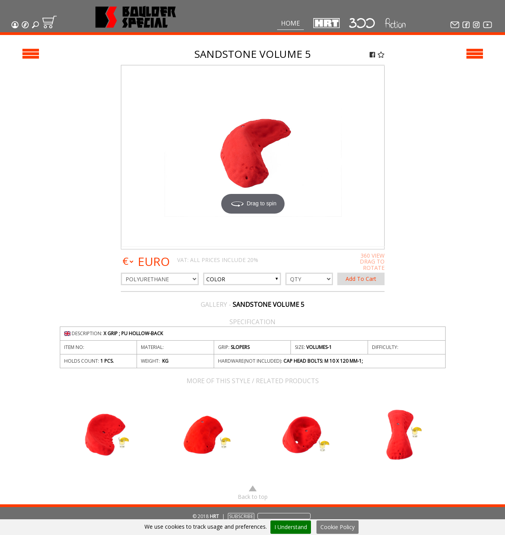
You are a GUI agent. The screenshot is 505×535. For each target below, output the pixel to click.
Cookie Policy (337, 527)
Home (290, 23)
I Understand (290, 527)
